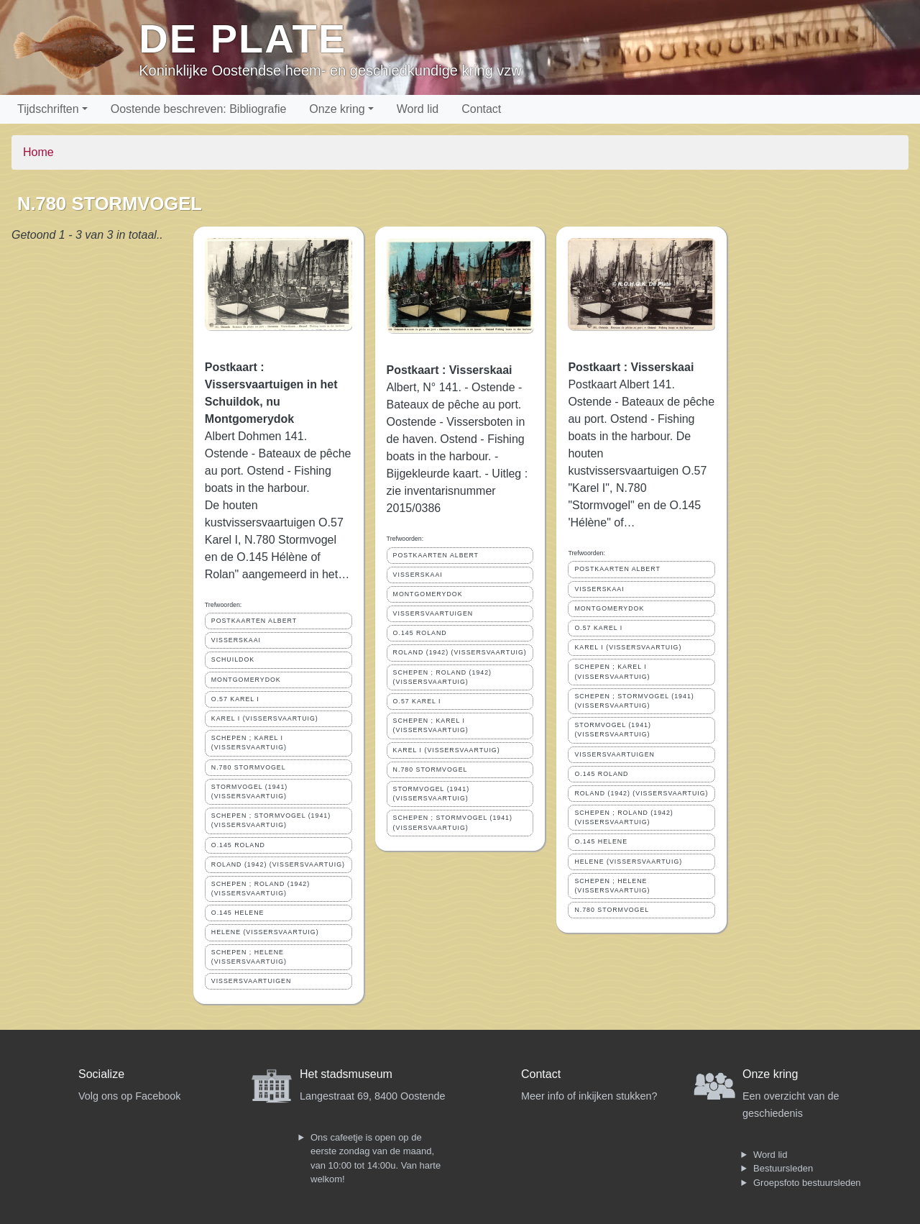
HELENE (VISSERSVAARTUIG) (265, 932)
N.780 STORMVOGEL (248, 767)
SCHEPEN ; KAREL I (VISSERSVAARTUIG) (249, 742)
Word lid (417, 109)
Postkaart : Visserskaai (449, 370)
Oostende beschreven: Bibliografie (199, 109)
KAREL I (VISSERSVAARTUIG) (264, 718)
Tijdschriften (48, 109)
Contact (481, 109)
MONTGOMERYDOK (246, 679)
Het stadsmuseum (346, 1074)
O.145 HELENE (237, 912)
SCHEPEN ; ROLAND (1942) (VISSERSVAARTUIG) (260, 888)
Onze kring (336, 109)
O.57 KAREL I (235, 699)
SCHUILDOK (232, 659)
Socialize (101, 1074)
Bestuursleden (783, 1168)
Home (38, 152)
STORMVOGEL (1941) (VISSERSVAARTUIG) (249, 791)
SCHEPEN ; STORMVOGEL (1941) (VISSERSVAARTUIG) (271, 820)
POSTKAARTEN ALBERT (254, 620)
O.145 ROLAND (238, 845)
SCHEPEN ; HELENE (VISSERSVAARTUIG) (249, 957)
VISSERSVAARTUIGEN (251, 981)
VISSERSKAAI (236, 640)
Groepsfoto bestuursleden (807, 1182)
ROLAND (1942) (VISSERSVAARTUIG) (278, 864)
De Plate (242, 38)
